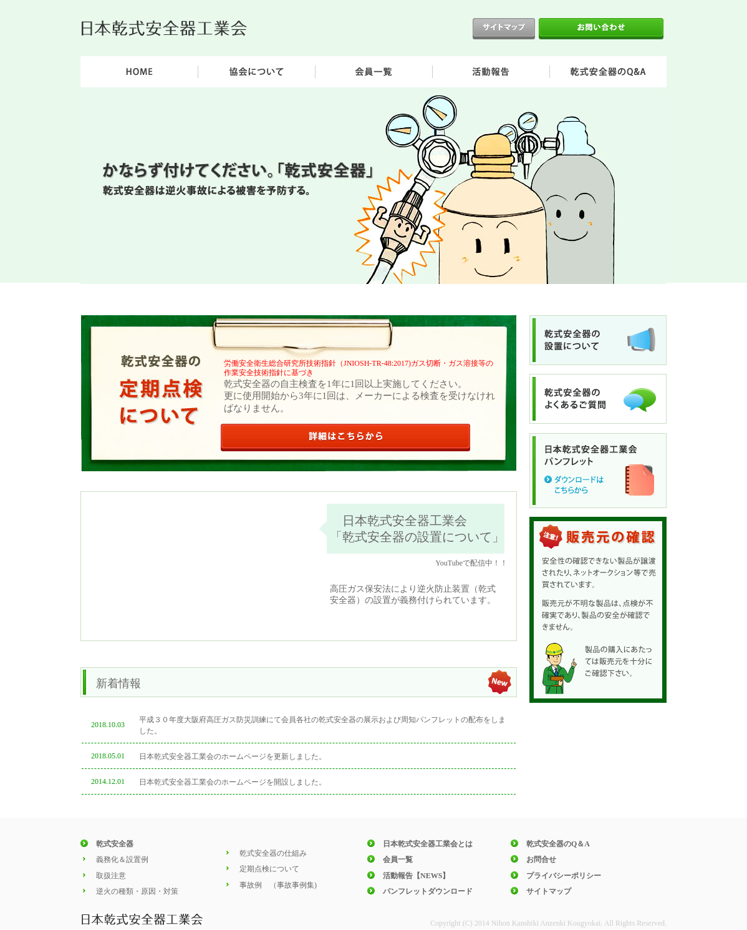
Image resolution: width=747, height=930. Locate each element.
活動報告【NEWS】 (416, 875)
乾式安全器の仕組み (273, 853)
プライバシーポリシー (563, 875)
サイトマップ (548, 891)
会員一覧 (398, 859)
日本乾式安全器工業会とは (428, 843)
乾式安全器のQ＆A (558, 843)
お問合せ (541, 859)
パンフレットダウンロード (428, 891)
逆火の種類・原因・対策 (137, 891)
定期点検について (269, 868)
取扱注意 (111, 875)
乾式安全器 (114, 843)
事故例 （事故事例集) (278, 885)
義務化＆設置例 (122, 859)
